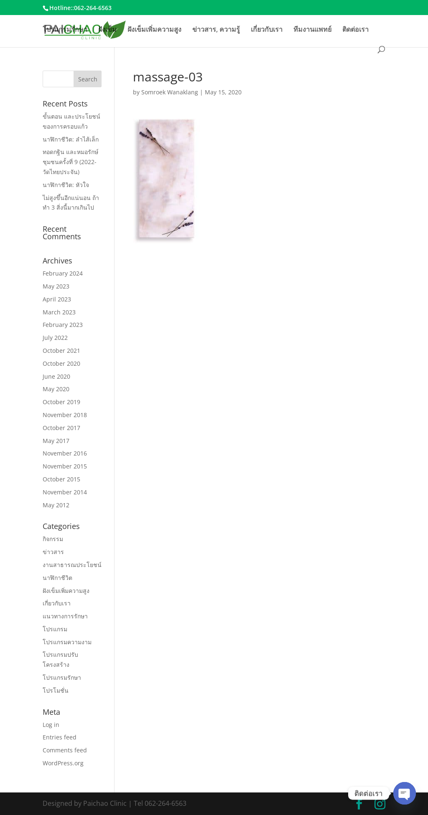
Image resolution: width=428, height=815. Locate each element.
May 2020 (56, 389)
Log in (51, 725)
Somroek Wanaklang (169, 92)
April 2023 (57, 299)
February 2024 (63, 273)
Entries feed (59, 737)
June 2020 (56, 376)
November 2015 (65, 466)
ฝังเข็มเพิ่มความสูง (154, 30)
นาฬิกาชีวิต (57, 578)
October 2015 (61, 479)
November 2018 (65, 415)
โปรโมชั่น (56, 690)
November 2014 (65, 492)
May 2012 (56, 505)
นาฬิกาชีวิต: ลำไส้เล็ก (71, 139)
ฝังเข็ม (107, 30)
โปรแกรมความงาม (67, 642)
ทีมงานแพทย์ (312, 30)
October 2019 (61, 402)
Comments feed (65, 750)
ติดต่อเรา (355, 30)
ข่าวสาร (53, 552)
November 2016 (65, 453)
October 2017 (61, 428)
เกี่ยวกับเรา (267, 30)
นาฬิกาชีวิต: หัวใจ (66, 185)
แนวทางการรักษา (65, 616)
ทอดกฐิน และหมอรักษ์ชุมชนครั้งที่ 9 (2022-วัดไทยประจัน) (70, 162)
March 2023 (59, 312)
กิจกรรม (53, 539)
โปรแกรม (55, 629)
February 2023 (63, 325)
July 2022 (55, 338)
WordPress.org (63, 763)
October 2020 (61, 363)
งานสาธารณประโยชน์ (72, 565)
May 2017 (56, 441)
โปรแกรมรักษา (65, 30)
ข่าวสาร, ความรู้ (216, 30)
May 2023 (56, 286)
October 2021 (61, 350)
